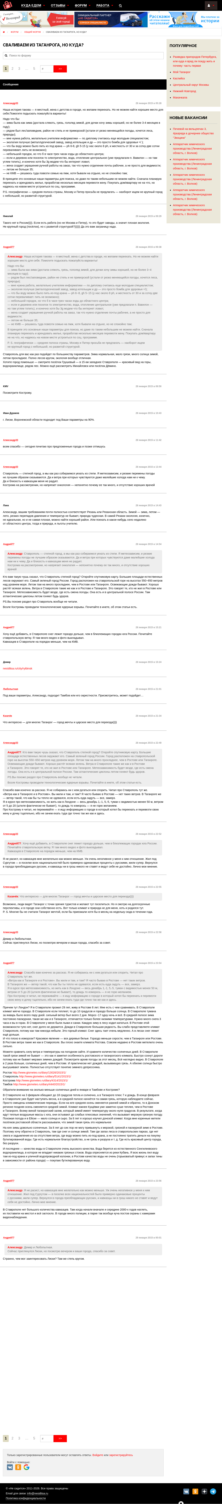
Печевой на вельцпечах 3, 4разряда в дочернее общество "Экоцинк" (193, 133)
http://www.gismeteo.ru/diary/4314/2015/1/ (42, 1080)
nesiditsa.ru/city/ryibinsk (17, 668)
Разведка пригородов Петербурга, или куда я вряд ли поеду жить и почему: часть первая (195, 61)
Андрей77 (14, 752)
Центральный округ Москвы (191, 84)
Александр (15, 256)
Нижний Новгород (184, 91)
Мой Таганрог (181, 72)
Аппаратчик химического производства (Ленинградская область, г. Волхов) (192, 149)
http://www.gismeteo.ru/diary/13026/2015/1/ (39, 1072)
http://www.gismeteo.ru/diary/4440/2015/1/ (39, 1084)
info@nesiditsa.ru (37, 1493)
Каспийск (179, 78)
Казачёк (13, 896)
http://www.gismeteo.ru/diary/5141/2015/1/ (45, 1076)
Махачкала (180, 97)
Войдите (98, 1455)
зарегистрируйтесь (121, 1455)
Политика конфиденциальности (26, 1498)
